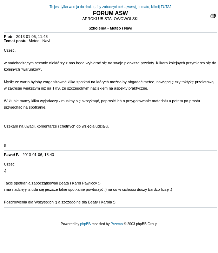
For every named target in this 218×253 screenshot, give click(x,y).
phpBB (85, 224)
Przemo (117, 224)
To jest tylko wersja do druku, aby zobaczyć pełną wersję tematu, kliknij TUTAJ (110, 7)
